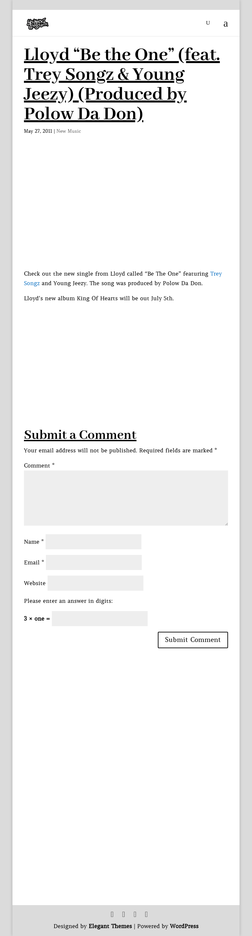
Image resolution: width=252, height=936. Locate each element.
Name (34, 541)
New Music (68, 131)
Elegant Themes (110, 926)
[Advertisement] (138, 349)
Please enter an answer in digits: (68, 601)
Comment (39, 465)
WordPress (184, 926)
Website (35, 583)
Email (34, 562)
